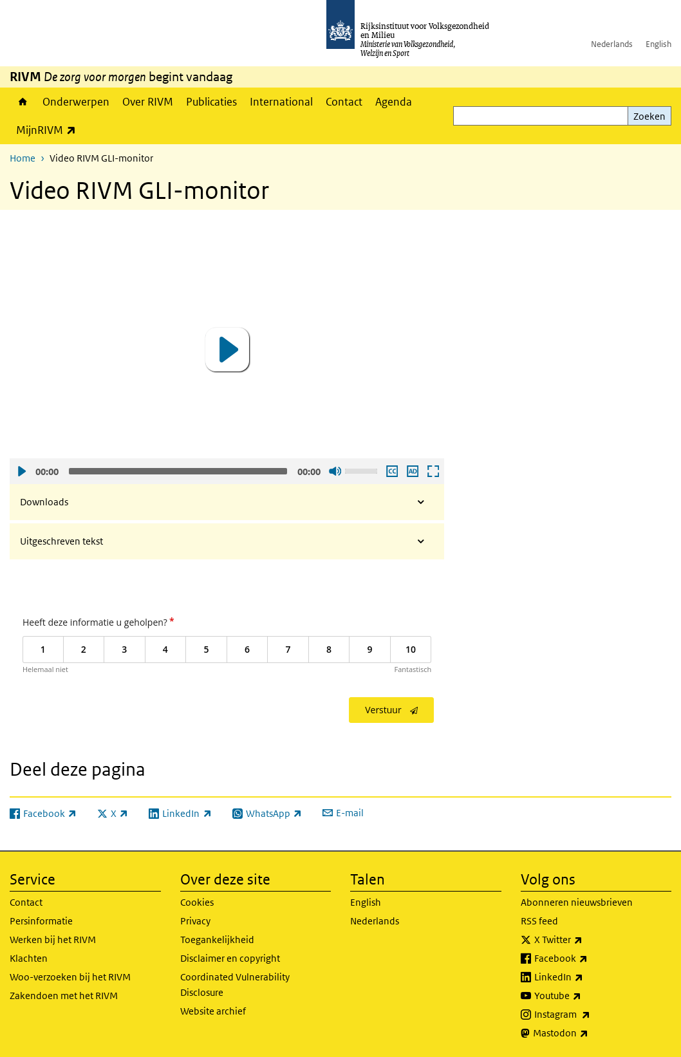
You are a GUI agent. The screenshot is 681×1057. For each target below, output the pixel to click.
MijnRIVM (49, 130)
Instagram (590, 1014)
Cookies (197, 902)
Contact (344, 102)
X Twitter (586, 940)
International (281, 102)
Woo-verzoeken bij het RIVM (70, 977)
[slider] (178, 471)
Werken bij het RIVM (53, 939)
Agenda (393, 102)
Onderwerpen (75, 102)
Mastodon (589, 1033)
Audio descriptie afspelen (412, 471)
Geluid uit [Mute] (334, 471)
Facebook (589, 958)
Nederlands (612, 44)
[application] (227, 349)
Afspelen (21, 471)
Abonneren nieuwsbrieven (577, 902)
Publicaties (211, 102)
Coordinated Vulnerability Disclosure (235, 984)
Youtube (586, 996)
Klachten (29, 958)
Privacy (195, 921)
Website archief (213, 1011)
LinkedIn (587, 977)
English (658, 44)
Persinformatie (41, 921)
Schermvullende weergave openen (432, 471)
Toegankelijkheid (217, 939)
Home (23, 102)
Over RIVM (147, 102)
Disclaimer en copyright (230, 958)
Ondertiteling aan (391, 471)
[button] (227, 349)
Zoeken (649, 116)
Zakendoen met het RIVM (64, 995)
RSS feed (539, 921)
